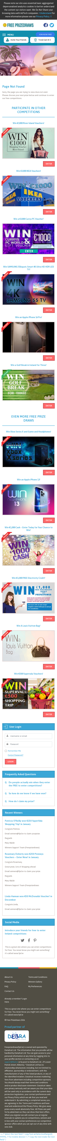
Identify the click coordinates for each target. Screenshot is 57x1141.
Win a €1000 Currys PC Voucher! (29, 219)
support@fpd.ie (11, 1062)
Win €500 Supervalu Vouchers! (28, 674)
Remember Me (14, 751)
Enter (49, 164)
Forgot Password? (15, 755)
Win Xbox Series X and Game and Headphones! (28, 431)
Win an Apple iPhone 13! (28, 479)
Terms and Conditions (37, 977)
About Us (8, 977)
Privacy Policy (10, 982)
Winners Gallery (35, 982)
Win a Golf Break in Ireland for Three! (29, 365)
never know (21, 1012)
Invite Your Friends (16, 39)
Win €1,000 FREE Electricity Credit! (28, 578)
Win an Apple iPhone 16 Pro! (28, 317)
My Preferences (35, 986)
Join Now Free (45, 34)
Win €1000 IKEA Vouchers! (28, 171)
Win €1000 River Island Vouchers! (28, 123)
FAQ (6, 986)
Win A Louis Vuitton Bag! (28, 626)
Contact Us (9, 991)
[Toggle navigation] (4, 34)
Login (11, 761)
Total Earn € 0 (42, 40)
